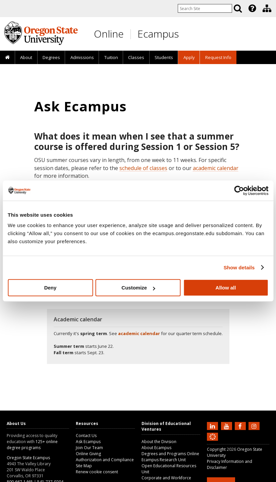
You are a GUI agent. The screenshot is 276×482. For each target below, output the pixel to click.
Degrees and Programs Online (170, 454)
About (26, 57)
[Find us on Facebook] (241, 425)
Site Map (84, 466)
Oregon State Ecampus (28, 458)
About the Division (159, 441)
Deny (50, 287)
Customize (138, 287)
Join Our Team (89, 447)
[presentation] (251, 8)
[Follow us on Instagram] (255, 425)
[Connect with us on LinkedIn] (213, 425)
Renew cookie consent (97, 472)
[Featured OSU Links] (252, 8)
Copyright (216, 449)
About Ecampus (156, 447)
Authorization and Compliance (105, 460)
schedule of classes (143, 168)
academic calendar (215, 168)
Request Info (218, 57)
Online (109, 34)
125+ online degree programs (32, 444)
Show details (239, 267)
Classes (136, 57)
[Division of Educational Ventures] (267, 8)
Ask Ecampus (88, 441)
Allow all (226, 287)
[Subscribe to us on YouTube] (227, 425)
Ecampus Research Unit (164, 460)
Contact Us (86, 435)
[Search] (237, 8)
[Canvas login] (212, 442)
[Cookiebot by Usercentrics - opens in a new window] (239, 190)
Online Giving (88, 454)
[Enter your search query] (205, 8)
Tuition (111, 57)
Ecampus (158, 34)
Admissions (82, 57)
